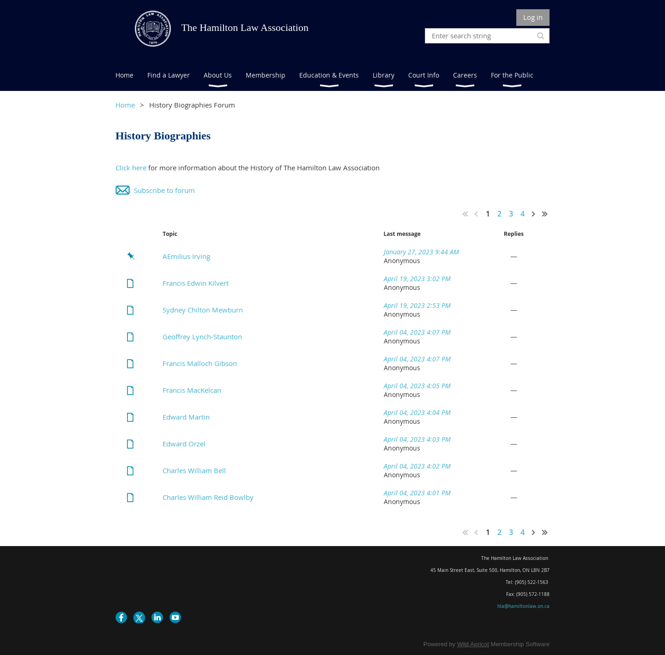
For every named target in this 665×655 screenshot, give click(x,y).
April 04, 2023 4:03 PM (417, 439)
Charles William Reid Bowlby (208, 497)
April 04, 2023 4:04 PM (417, 412)
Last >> (545, 213)
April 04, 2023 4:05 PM (417, 385)
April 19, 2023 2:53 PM (417, 305)
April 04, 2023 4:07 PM (417, 332)
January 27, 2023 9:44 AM (421, 251)
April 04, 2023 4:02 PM (417, 466)
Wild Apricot (473, 644)
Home (125, 104)
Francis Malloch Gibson (200, 363)
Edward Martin (186, 416)
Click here (130, 167)
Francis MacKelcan (192, 390)
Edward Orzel (184, 443)
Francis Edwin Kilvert (196, 283)
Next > (533, 213)
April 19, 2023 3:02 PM (417, 278)
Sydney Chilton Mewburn (203, 309)
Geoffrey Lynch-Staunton (202, 336)
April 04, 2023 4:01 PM (417, 492)
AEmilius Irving (186, 256)
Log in (533, 17)
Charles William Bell (194, 470)
